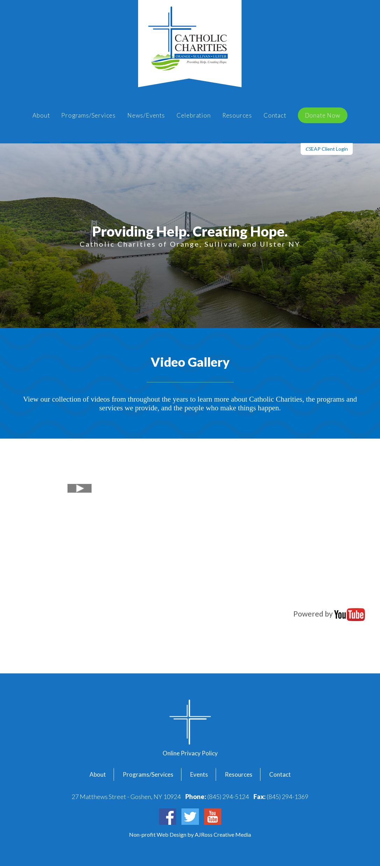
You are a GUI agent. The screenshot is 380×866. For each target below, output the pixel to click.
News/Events (146, 115)
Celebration (194, 115)
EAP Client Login (327, 149)
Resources (237, 115)
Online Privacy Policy (190, 753)
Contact (275, 115)
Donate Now (322, 115)
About (41, 115)
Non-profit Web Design (158, 834)
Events (199, 774)
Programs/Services (88, 115)
